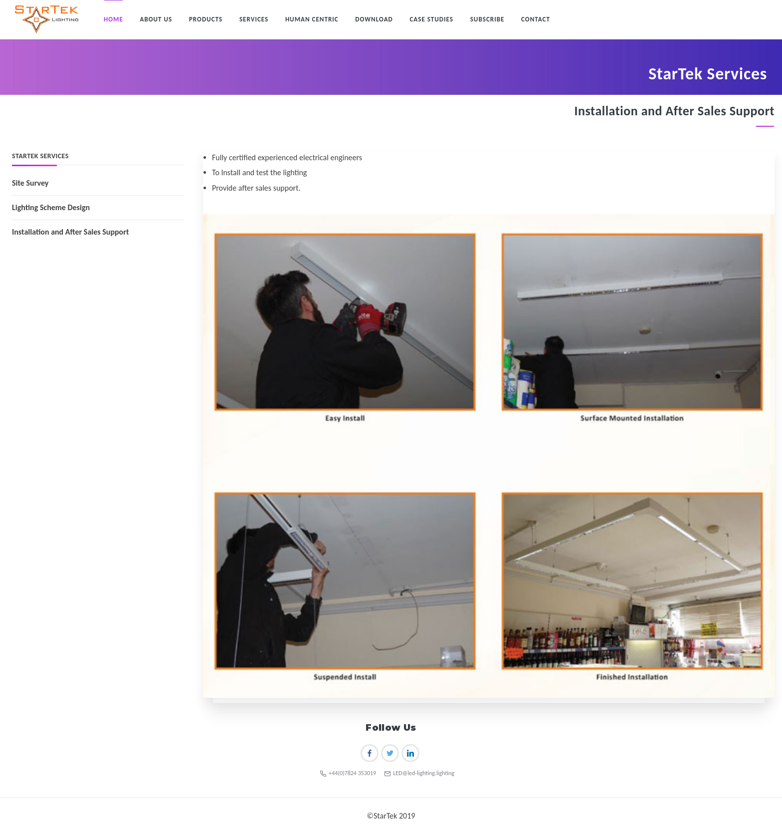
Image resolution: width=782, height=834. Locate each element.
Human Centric (312, 19)
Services (253, 19)
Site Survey (30, 183)
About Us (156, 19)
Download (373, 19)
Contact (535, 19)
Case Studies (431, 19)
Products (205, 19)
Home (113, 19)
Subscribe (487, 19)
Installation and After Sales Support (70, 232)
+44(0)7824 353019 (348, 773)
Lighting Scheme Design (51, 207)
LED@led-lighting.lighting (419, 773)
